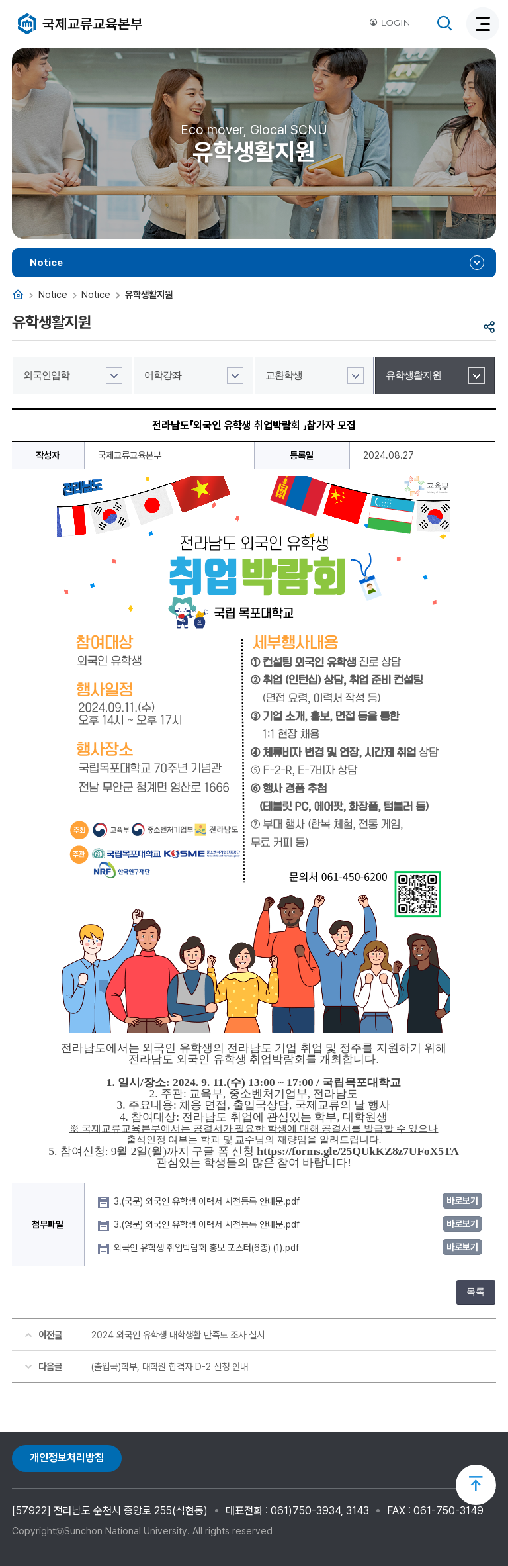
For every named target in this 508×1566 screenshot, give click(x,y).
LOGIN (389, 22)
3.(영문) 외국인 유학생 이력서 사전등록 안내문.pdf (208, 1224)
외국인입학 (46, 375)
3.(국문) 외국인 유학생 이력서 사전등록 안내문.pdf (208, 1201)
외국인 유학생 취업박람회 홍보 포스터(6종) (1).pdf (208, 1247)
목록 (475, 1292)
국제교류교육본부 (92, 23)
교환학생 (283, 375)
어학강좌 (162, 375)
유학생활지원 (413, 375)
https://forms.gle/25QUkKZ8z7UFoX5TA (357, 1151)
